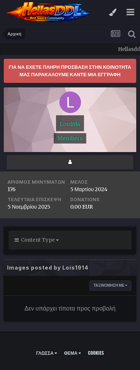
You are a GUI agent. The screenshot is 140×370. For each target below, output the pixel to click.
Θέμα (72, 353)
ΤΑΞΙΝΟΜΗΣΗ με (110, 285)
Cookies (96, 353)
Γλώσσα (46, 353)
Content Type (37, 240)
